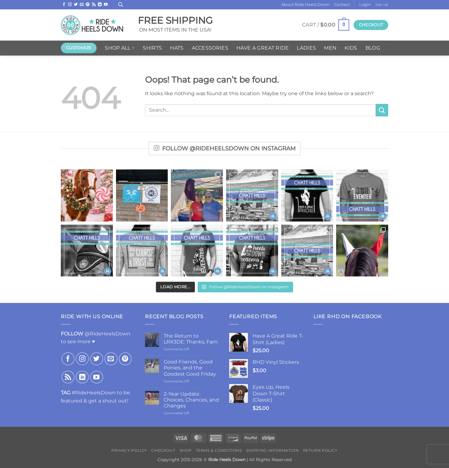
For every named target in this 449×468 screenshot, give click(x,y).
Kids (351, 48)
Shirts (152, 48)
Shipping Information (272, 450)
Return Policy (320, 450)
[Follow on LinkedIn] (100, 4)
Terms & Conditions (219, 450)
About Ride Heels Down (305, 4)
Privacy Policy (129, 450)
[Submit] (382, 110)
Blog (372, 48)
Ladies (306, 48)
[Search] (120, 4)
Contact (342, 4)
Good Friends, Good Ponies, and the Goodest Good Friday (190, 368)
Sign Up (381, 4)
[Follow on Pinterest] (87, 4)
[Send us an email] (82, 4)
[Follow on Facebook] (64, 4)
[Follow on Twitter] (76, 4)
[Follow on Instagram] (70, 4)
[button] (365, 5)
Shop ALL (120, 48)
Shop (185, 450)
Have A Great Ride (262, 48)
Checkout (163, 450)
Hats (176, 48)
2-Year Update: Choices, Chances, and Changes (191, 400)
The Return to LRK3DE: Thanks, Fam (191, 339)
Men (330, 48)
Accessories (210, 48)
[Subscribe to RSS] (94, 4)
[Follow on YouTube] (106, 4)
